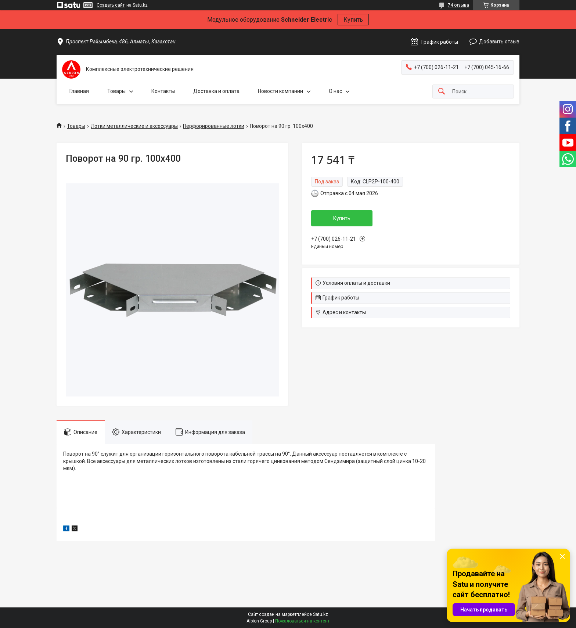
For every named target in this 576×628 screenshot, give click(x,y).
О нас (335, 91)
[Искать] (441, 91)
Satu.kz (320, 614)
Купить (353, 19)
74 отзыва (458, 5)
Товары (116, 91)
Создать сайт (111, 5)
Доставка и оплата (216, 91)
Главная (79, 91)
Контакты (163, 91)
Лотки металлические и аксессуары (134, 126)
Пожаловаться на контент (302, 621)
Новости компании (280, 91)
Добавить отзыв (499, 41)
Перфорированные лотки (213, 126)
